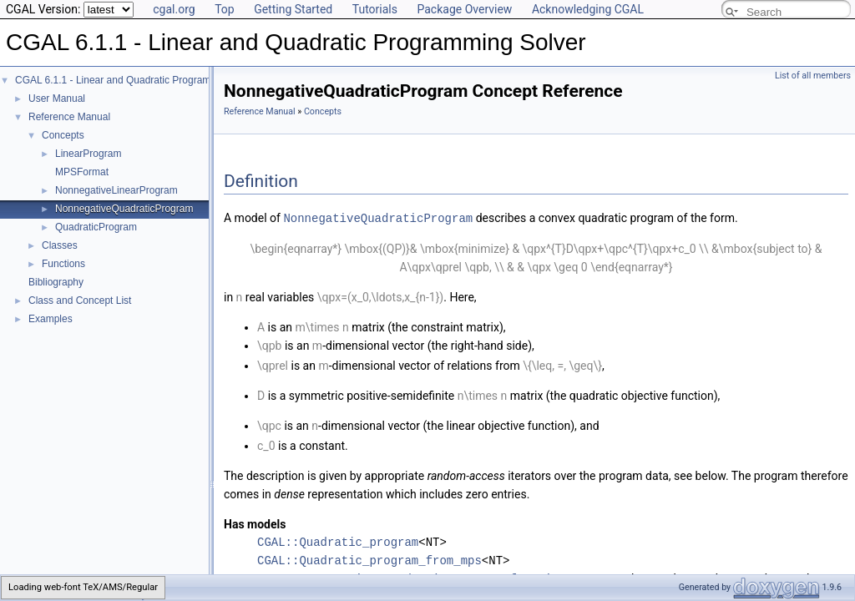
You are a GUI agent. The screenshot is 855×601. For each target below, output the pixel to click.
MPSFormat (82, 172)
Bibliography (55, 282)
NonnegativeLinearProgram (116, 190)
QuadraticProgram (96, 227)
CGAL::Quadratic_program (337, 541)
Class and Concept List (79, 300)
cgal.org (174, 9)
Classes (60, 245)
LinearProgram (88, 153)
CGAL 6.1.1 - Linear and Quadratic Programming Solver (139, 80)
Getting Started (293, 9)
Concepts (63, 135)
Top (225, 9)
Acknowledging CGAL (588, 9)
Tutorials (374, 9)
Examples (50, 319)
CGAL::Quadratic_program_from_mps (369, 560)
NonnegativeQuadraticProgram (124, 209)
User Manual (56, 98)
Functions (63, 264)
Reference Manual (69, 117)
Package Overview (464, 9)
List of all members (813, 75)
